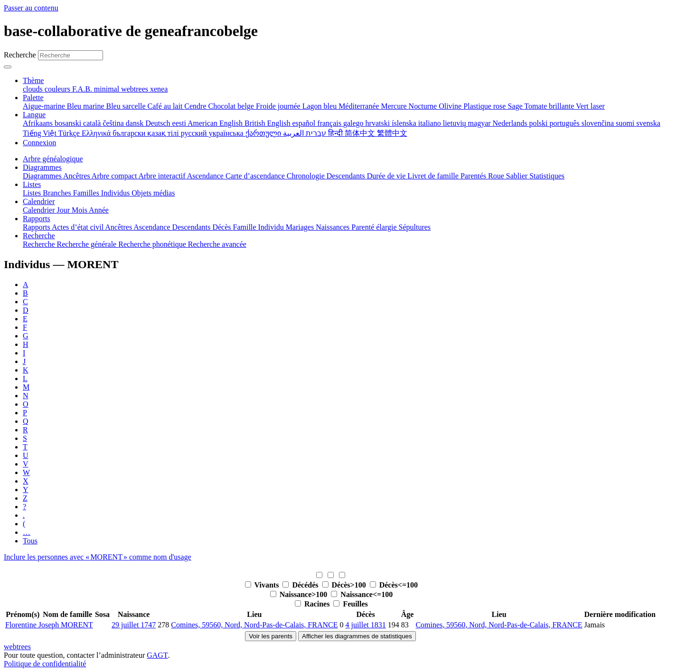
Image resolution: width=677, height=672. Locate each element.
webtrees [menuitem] (135, 89)
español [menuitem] (304, 123)
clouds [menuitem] (34, 89)
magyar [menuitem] (480, 123)
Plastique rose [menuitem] (485, 106)
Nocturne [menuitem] (424, 106)
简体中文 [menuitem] (361, 133)
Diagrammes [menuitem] (43, 176)
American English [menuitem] (216, 123)
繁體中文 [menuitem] (392, 133)
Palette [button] (33, 97)
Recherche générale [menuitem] (88, 244)
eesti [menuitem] (180, 123)
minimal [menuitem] (107, 89)
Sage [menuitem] (516, 106)
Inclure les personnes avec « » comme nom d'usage (97, 557)
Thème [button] (33, 80)
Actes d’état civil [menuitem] (78, 227)
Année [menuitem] (99, 210)
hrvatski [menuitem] (379, 123)
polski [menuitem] (539, 123)
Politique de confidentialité (45, 664)
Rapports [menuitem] (37, 227)
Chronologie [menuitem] (307, 176)
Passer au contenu (31, 8)
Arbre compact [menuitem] (115, 176)
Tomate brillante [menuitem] (550, 106)
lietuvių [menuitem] (455, 123)
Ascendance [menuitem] (206, 176)
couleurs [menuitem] (58, 89)
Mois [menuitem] (80, 210)
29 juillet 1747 (134, 625)
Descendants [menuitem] (347, 176)
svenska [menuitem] (648, 123)
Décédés (301, 585)
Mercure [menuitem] (394, 106)
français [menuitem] (330, 123)
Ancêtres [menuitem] (77, 176)
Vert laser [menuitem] (590, 106)
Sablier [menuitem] (517, 176)
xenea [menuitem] (159, 89)
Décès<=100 (394, 585)
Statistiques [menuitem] (546, 176)
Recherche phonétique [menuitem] (153, 244)
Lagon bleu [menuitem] (320, 106)
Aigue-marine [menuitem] (45, 106)
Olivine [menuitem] (451, 106)
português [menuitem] (566, 123)
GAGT (157, 655)
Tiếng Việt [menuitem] (40, 133)
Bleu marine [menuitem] (86, 106)
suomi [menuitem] (626, 123)
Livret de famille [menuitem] (434, 176)
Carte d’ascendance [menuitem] (256, 176)
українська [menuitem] (227, 133)
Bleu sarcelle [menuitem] (127, 106)
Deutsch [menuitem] (158, 123)
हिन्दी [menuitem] (336, 133)
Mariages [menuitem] (301, 227)
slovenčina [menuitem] (599, 123)
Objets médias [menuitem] (153, 193)
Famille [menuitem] (245, 227)
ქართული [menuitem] (264, 133)
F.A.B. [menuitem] (83, 89)
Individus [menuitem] (116, 193)
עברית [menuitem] (315, 133)
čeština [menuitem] (114, 123)
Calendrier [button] (39, 201)
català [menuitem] (93, 123)
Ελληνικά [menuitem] (97, 133)
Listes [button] (32, 184)
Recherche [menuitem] (40, 244)
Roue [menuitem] (497, 176)
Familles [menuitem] (87, 193)
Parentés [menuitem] (474, 176)
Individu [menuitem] (271, 227)
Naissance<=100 (362, 594)
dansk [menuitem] (135, 123)
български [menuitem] (130, 133)
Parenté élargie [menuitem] (374, 227)
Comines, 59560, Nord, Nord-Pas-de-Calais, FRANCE (254, 625)
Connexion (39, 143)
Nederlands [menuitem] (511, 123)
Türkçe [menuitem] (70, 133)
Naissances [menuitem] (333, 227)
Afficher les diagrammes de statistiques (357, 636)
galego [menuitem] (354, 123)
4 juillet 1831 (365, 625)
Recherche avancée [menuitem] (217, 244)
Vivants (263, 585)
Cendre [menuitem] (196, 106)
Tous (30, 541)
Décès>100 (345, 585)
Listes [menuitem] (33, 193)
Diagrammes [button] (42, 167)
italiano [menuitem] (430, 123)
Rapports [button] (36, 219)
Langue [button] (34, 115)
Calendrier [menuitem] (40, 210)
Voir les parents (270, 636)
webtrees (17, 647)
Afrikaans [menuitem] (39, 123)
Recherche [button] (39, 236)
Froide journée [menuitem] (279, 106)
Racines (313, 604)
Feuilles (350, 604)
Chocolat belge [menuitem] (232, 106)
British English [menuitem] (268, 123)
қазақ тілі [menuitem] (163, 133)
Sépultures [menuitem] (414, 227)
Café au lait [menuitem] (166, 106)
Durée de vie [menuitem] (387, 176)
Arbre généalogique (53, 159)
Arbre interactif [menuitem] (162, 176)
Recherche (20, 55)
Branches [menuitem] (58, 193)
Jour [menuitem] (64, 210)
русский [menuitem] (195, 133)
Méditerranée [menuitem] (359, 106)
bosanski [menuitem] (69, 123)
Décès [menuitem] (222, 227)
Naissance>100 (299, 594)
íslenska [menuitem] (405, 123)
